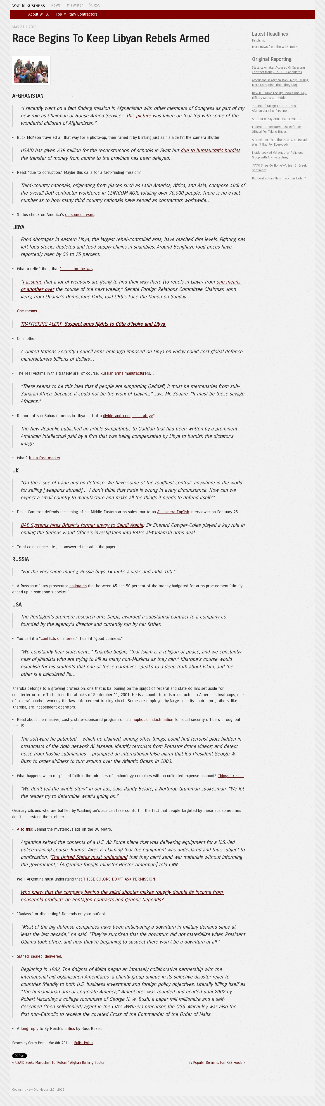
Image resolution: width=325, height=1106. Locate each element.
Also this (24, 829)
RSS (95, 5)
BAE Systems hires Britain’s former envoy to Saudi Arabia (82, 525)
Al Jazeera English (173, 511)
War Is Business (28, 5)
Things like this (231, 775)
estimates (78, 585)
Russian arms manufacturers (125, 373)
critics (69, 1028)
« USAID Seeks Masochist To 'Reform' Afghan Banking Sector (58, 1063)
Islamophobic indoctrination (149, 719)
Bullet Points (83, 1043)
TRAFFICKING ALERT (93, 324)
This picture (138, 116)
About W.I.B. (38, 14)
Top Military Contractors (76, 14)
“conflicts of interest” (58, 638)
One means (27, 311)
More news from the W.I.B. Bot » (274, 47)
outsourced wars (79, 214)
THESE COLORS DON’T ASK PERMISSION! (119, 879)
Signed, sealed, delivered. (39, 956)
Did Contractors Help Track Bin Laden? (279, 178)
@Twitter (75, 5)
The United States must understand (89, 857)
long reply (29, 1028)
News (56, 5)
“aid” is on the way (76, 268)
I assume (32, 282)
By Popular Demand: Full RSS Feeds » (216, 1063)
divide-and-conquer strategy (128, 415)
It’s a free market (44, 457)
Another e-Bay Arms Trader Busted (276, 119)
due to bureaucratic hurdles (210, 150)
